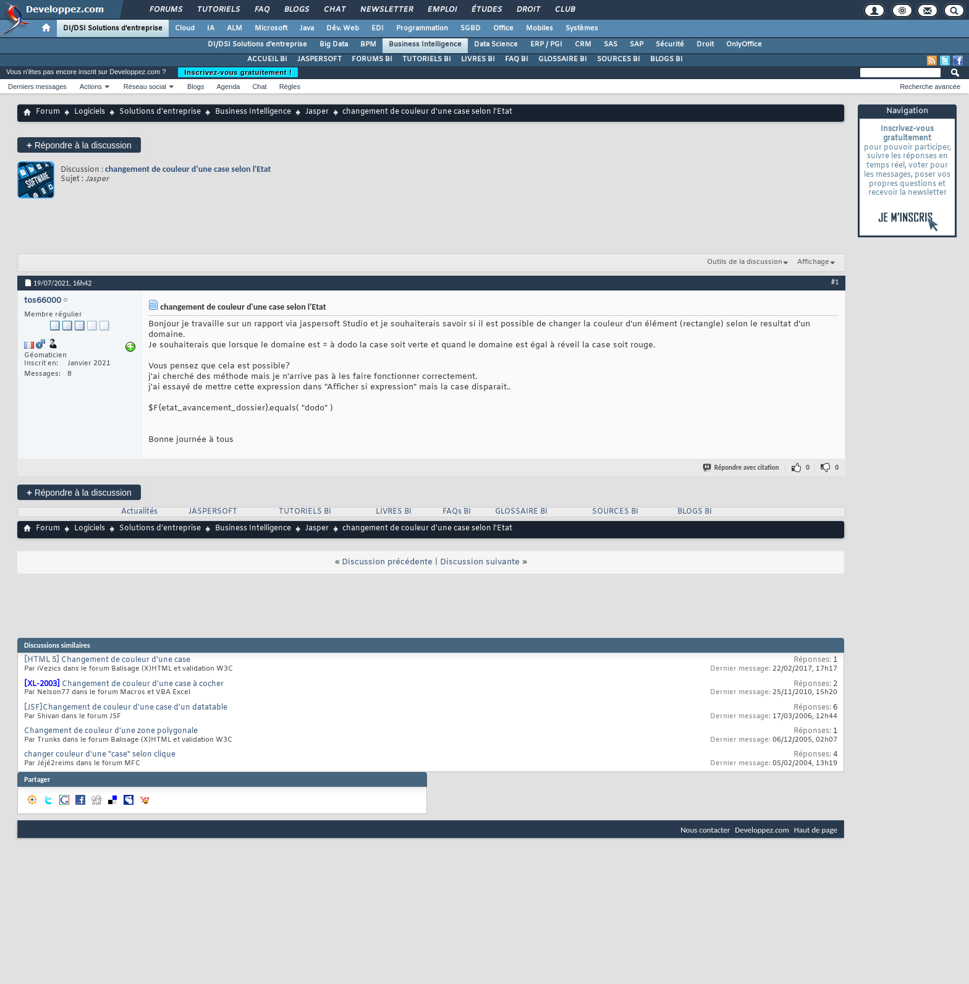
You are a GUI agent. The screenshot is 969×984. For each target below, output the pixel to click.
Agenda (228, 86)
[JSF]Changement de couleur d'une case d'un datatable (125, 708)
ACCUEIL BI (267, 59)
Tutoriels (217, 10)
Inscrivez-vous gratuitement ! (238, 72)
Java (307, 28)
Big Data (333, 44)
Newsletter (385, 10)
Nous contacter (705, 829)
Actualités (139, 512)
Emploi (441, 10)
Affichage (813, 262)
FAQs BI (456, 512)
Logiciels (89, 112)
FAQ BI (516, 59)
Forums (165, 10)
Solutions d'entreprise (160, 112)
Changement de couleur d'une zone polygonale (111, 731)
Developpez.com (762, 829)
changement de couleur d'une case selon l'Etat (188, 169)
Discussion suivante (480, 562)
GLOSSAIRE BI (562, 59)
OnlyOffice (744, 44)
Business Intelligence (425, 44)
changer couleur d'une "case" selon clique (100, 755)
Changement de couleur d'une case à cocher (143, 684)
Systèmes (581, 28)
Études (486, 10)
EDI (377, 28)
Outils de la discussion (744, 262)
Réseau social (145, 86)
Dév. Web (342, 28)
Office (503, 28)
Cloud (185, 28)
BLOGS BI (666, 59)
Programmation (422, 28)
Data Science (496, 44)
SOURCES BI (618, 59)
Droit (528, 10)
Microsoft (271, 28)
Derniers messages (37, 86)
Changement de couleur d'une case (125, 660)
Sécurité (670, 44)
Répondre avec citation (741, 468)
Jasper (317, 112)
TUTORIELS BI (426, 59)
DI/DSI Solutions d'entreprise (113, 28)
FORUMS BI (372, 59)
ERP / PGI (546, 44)
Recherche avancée (930, 86)
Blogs (296, 10)
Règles (289, 86)
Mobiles (539, 28)
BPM (368, 44)
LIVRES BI (478, 59)
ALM (234, 28)
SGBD (470, 28)
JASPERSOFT (319, 59)
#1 (835, 282)
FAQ (261, 10)
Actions (91, 86)
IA (210, 28)
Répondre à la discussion (79, 145)
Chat (334, 10)
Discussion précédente (387, 562)
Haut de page (815, 829)
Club (564, 10)
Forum (48, 112)
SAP (636, 44)
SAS (610, 44)
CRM (583, 44)
